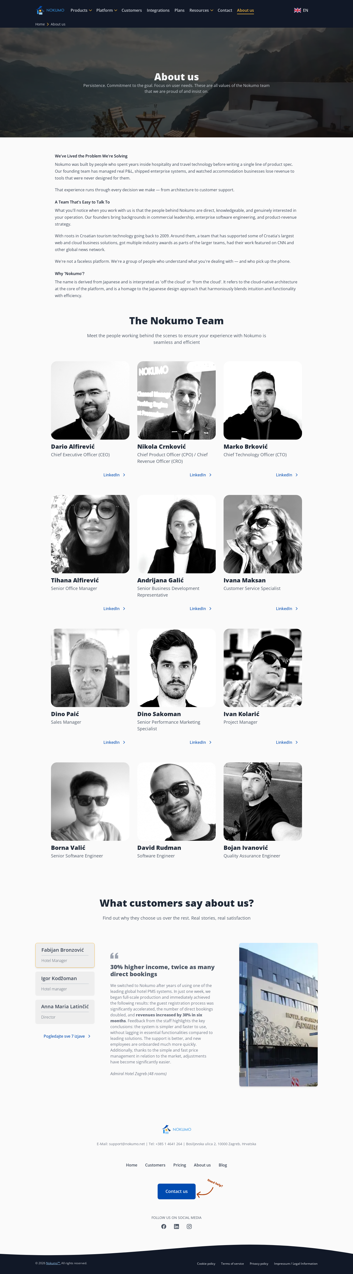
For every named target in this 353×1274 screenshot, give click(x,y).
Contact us (180, 1189)
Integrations (158, 10)
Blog (223, 1165)
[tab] (65, 955)
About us (245, 10)
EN (301, 10)
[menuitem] (81, 10)
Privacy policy (259, 1264)
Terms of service (232, 1264)
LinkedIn (114, 475)
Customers (132, 10)
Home (40, 24)
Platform (104, 10)
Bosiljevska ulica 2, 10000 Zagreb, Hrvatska (221, 1144)
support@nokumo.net (127, 1144)
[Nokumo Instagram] (189, 1226)
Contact (225, 10)
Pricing (179, 1165)
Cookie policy (206, 1264)
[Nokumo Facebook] (163, 1226)
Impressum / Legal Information (296, 1264)
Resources (199, 10)
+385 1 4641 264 (169, 1144)
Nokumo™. (53, 1263)
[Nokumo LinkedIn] (176, 1226)
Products (79, 10)
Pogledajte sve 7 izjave (68, 1036)
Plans (180, 10)
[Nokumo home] (176, 1129)
